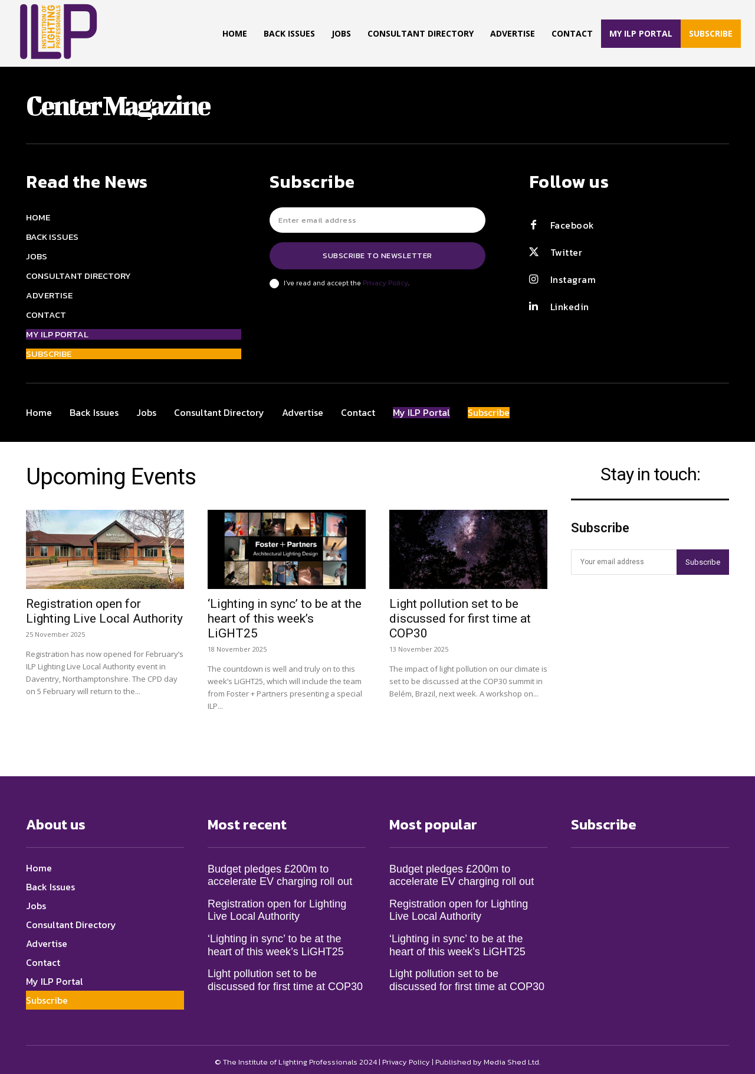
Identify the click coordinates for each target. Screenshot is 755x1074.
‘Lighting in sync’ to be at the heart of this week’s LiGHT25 (285, 613)
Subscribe (702, 562)
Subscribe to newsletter (377, 255)
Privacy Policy (385, 283)
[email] (377, 220)
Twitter (566, 252)
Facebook (572, 225)
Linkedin (569, 307)
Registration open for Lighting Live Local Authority (104, 605)
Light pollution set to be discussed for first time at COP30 (460, 613)
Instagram (573, 279)
